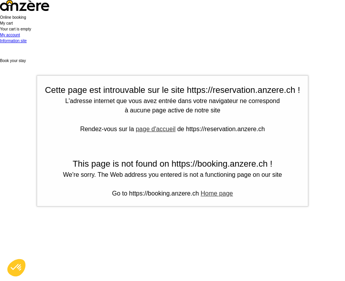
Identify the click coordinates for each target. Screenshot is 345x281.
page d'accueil (155, 129)
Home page (217, 193)
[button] (172, 26)
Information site (13, 41)
